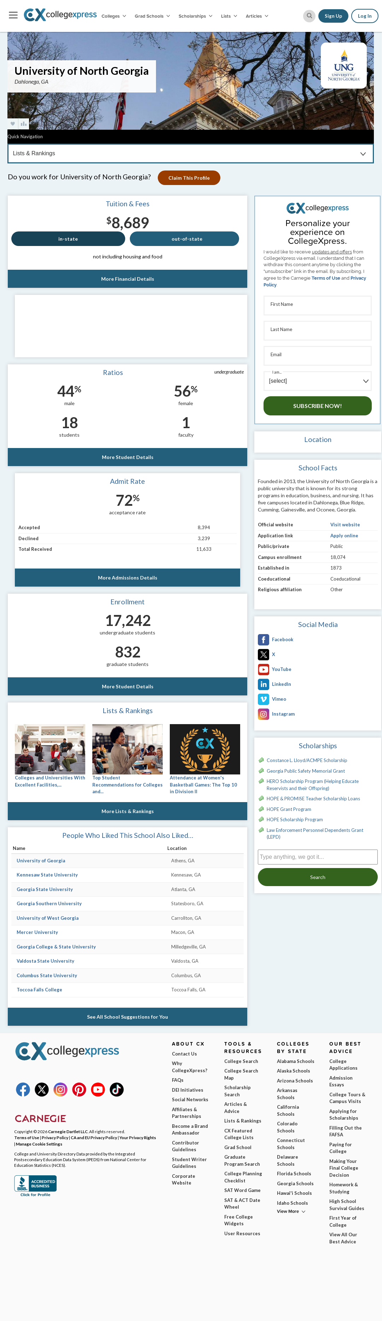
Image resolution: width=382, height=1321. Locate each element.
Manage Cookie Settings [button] (39, 1143)
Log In (365, 16)
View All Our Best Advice (343, 1238)
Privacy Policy (55, 1137)
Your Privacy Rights (138, 1137)
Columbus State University (47, 975)
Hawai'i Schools (294, 1193)
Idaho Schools (292, 1203)
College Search (241, 1061)
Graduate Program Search (242, 1160)
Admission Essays (341, 1081)
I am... (277, 372)
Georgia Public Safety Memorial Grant (306, 771)
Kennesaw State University (47, 875)
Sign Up (333, 16)
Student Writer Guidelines (189, 1163)
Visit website (345, 524)
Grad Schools (152, 15)
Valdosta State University (45, 961)
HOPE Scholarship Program (295, 819)
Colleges (114, 15)
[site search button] (309, 16)
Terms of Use (326, 278)
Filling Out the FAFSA (345, 1131)
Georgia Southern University (49, 903)
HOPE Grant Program (289, 809)
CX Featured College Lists (239, 1134)
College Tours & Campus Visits (347, 1098)
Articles (257, 15)
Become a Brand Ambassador (190, 1129)
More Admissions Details (127, 578)
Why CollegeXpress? (189, 1066)
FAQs (178, 1080)
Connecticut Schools (291, 1143)
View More (288, 1211)
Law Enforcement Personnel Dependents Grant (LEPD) (315, 833)
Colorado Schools (287, 1127)
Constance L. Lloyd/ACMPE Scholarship (307, 760)
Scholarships (195, 15)
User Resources (242, 1233)
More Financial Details (127, 279)
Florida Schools (294, 1173)
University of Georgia (41, 860)
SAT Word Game (242, 1190)
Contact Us (184, 1054)
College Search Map (241, 1074)
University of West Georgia (48, 918)
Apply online (344, 535)
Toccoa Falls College (39, 989)
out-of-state (187, 239)
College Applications (343, 1064)
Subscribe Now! (317, 405)
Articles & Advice (235, 1107)
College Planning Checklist (243, 1177)
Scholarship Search (237, 1091)
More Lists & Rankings (128, 811)
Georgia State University (45, 889)
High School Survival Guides (346, 1204)
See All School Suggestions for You (127, 1017)
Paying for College (340, 1148)
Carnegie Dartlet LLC (68, 1131)
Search (317, 877)
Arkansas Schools (287, 1093)
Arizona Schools (295, 1081)
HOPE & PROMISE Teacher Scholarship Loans (313, 798)
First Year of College (343, 1221)
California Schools (288, 1110)
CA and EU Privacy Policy (94, 1137)
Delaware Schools (287, 1160)
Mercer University (37, 932)
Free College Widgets (238, 1220)
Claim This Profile (189, 178)
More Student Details (128, 457)
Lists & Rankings (242, 1121)
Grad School (237, 1147)
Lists (229, 15)
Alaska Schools (293, 1071)
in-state (68, 239)
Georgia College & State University (56, 947)
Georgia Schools (295, 1183)
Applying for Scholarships (343, 1114)
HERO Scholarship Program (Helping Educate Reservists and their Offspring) (313, 784)
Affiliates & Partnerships (186, 1113)
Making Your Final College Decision (343, 1168)
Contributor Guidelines (185, 1146)
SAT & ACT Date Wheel (242, 1203)
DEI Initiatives (187, 1090)
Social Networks (190, 1099)
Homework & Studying (343, 1188)
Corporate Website (183, 1179)
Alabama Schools (295, 1061)
